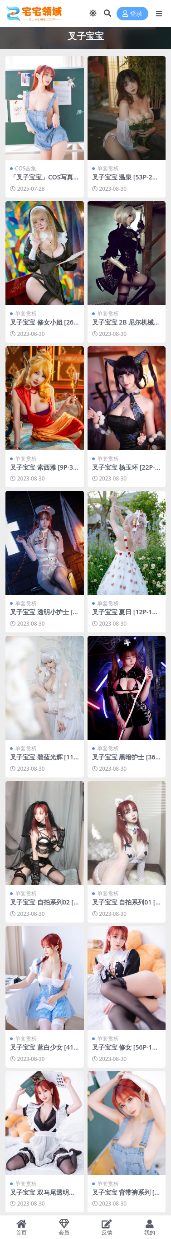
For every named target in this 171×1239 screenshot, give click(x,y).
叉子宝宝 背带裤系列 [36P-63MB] (125, 1196)
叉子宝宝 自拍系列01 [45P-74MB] (125, 906)
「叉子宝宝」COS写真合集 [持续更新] (41, 181)
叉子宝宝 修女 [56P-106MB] (126, 1051)
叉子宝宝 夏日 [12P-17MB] (124, 616)
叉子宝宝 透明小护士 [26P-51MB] (43, 616)
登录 (132, 13)
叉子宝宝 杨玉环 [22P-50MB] (125, 471)
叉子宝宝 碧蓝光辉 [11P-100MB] (44, 761)
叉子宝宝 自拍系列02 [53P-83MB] (43, 906)
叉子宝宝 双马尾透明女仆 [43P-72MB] (42, 1196)
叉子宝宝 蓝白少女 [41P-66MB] (44, 1051)
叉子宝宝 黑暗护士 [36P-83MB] (126, 761)
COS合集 (25, 168)
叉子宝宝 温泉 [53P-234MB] (126, 181)
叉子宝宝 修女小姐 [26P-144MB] (44, 326)
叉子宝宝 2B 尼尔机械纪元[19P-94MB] (126, 326)
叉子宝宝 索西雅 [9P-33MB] (43, 471)
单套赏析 (108, 168)
